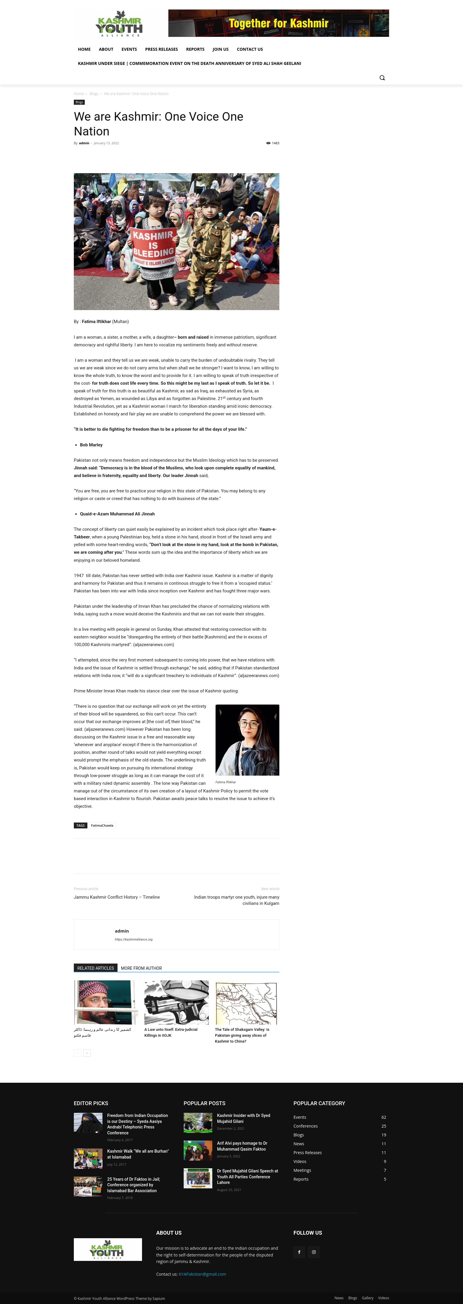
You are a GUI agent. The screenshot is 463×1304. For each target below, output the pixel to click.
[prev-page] (77, 1053)
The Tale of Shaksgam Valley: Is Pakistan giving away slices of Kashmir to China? (242, 1035)
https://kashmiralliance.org (133, 939)
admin (84, 143)
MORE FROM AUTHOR (141, 968)
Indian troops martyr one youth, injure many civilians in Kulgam (236, 900)
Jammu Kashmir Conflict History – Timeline (117, 897)
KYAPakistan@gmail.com (202, 1274)
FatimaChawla (102, 825)
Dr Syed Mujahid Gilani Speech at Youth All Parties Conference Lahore (247, 1177)
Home (79, 93)
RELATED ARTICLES (95, 968)
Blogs (93, 93)
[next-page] (87, 1053)
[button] (382, 78)
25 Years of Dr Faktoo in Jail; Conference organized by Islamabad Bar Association (133, 1185)
